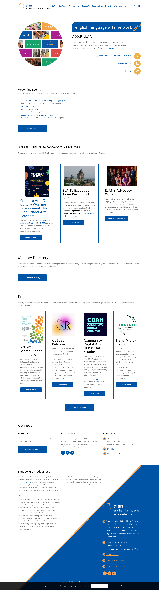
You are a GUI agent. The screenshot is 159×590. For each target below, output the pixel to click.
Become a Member (123, 63)
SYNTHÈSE (41, 223)
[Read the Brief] (73, 222)
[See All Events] (32, 128)
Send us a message (115, 560)
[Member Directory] (32, 277)
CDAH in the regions (91, 379)
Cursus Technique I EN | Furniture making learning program (43, 100)
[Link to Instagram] (72, 453)
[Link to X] (109, 573)
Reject (103, 586)
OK (95, 586)
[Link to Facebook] (63, 453)
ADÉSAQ (30, 223)
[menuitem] (54, 6)
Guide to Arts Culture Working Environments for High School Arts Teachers (33, 208)
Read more (111, 48)
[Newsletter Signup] (32, 449)
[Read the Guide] (31, 237)
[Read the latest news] (116, 218)
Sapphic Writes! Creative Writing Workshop (36, 115)
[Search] (134, 6)
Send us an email (113, 453)
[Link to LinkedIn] (68, 453)
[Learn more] (31, 389)
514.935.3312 (112, 449)
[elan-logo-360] (36, 6)
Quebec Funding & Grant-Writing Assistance (114, 55)
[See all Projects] (79, 407)
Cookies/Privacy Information (118, 586)
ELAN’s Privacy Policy (115, 566)
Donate (128, 71)
